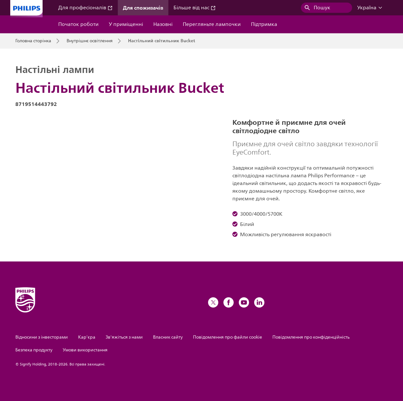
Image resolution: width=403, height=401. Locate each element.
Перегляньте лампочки (212, 24)
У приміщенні (126, 24)
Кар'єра (86, 337)
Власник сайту (168, 337)
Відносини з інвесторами (41, 337)
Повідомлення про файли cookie (227, 337)
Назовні (163, 24)
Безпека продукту (33, 350)
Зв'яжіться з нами (124, 337)
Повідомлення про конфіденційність (311, 337)
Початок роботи (78, 24)
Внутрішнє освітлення (90, 41)
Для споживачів (143, 8)
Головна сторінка (33, 41)
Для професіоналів (85, 8)
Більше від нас (194, 8)
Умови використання (85, 350)
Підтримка (264, 24)
